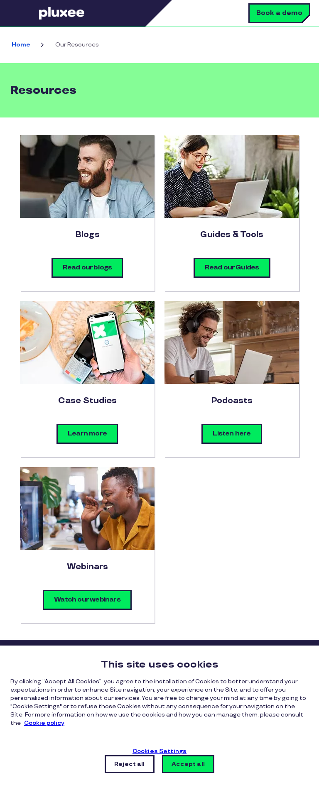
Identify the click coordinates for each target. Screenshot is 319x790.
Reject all (129, 764)
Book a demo (279, 13)
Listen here (231, 434)
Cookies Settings (159, 751)
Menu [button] (27, 13)
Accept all (188, 764)
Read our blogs (87, 267)
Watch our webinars (87, 600)
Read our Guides (232, 267)
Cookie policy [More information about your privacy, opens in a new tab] (44, 722)
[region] (159, 718)
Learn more (87, 434)
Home (21, 44)
